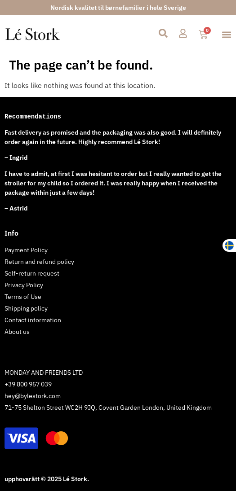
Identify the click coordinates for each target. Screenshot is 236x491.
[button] (226, 34)
